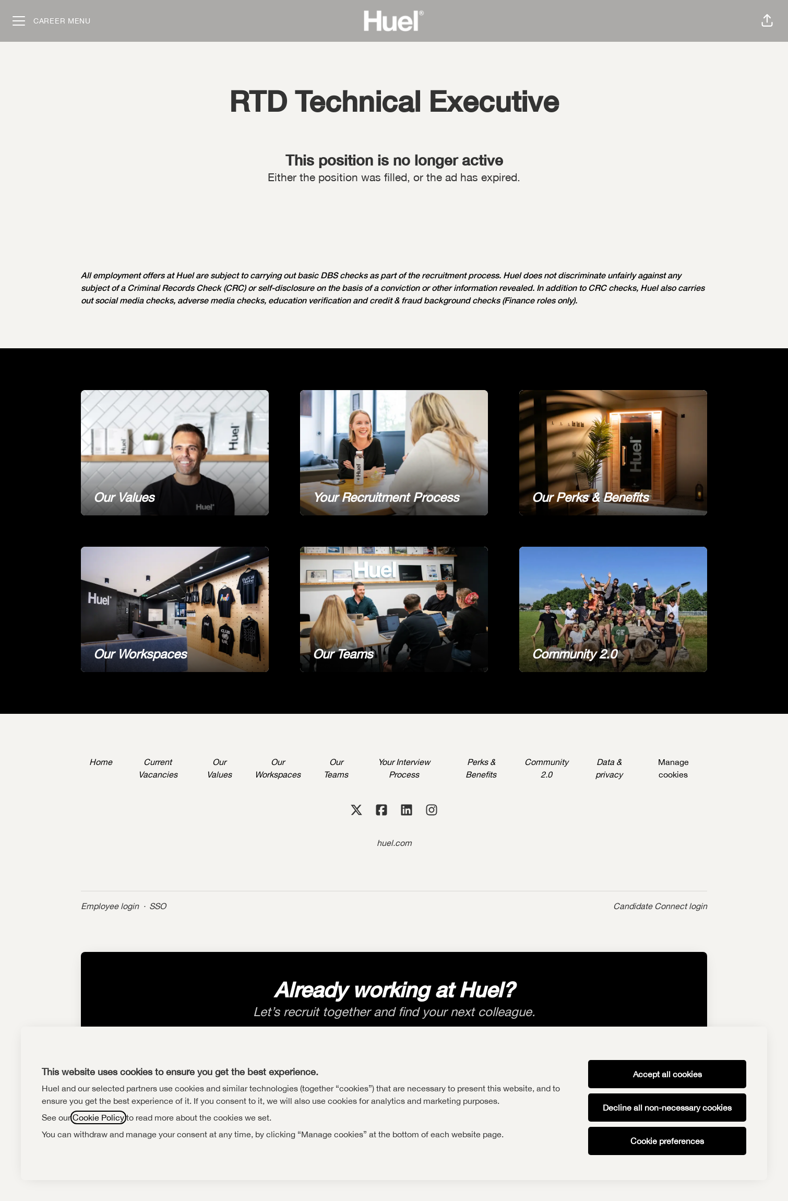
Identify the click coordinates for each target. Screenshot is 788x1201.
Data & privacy (609, 768)
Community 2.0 (546, 768)
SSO (157, 906)
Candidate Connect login (660, 906)
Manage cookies (673, 768)
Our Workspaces (278, 768)
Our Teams (336, 768)
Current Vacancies (157, 768)
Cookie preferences (667, 1141)
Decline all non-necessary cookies (667, 1107)
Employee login (110, 906)
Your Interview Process (404, 768)
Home (100, 762)
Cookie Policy (98, 1117)
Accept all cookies (667, 1074)
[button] (767, 21)
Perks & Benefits (480, 768)
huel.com (394, 842)
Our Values (219, 768)
